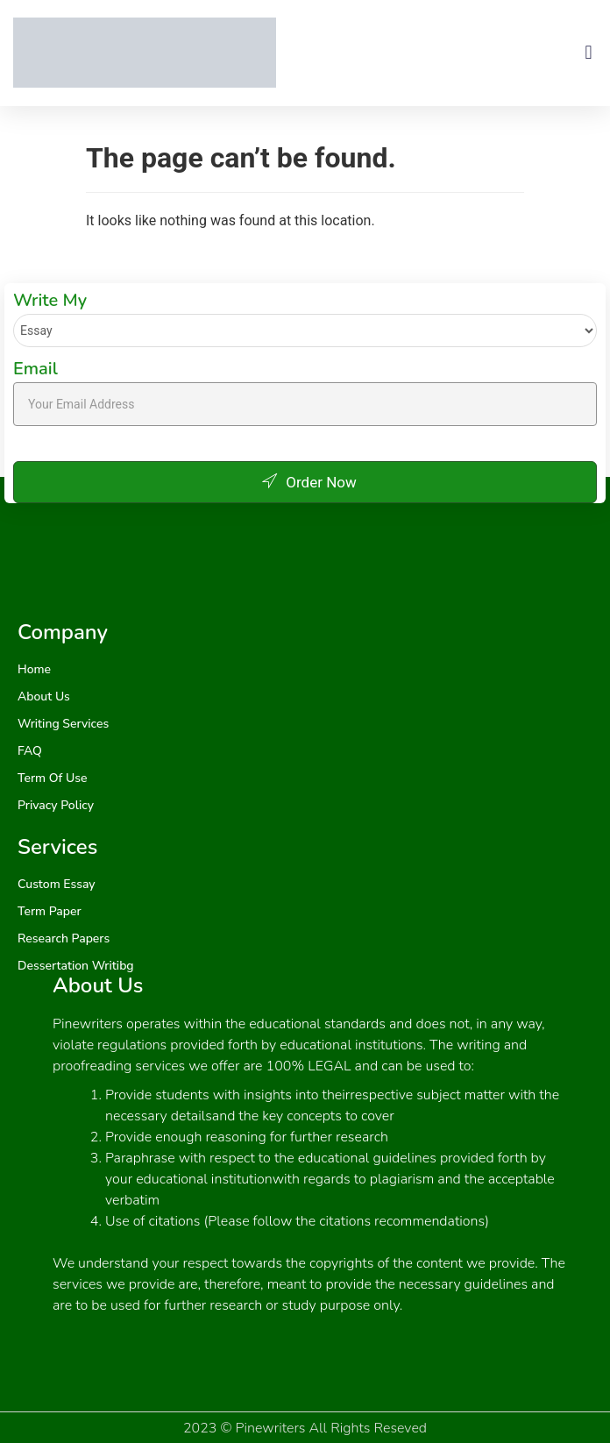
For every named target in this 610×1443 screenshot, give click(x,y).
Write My (50, 300)
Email (35, 369)
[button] (588, 53)
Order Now (304, 482)
